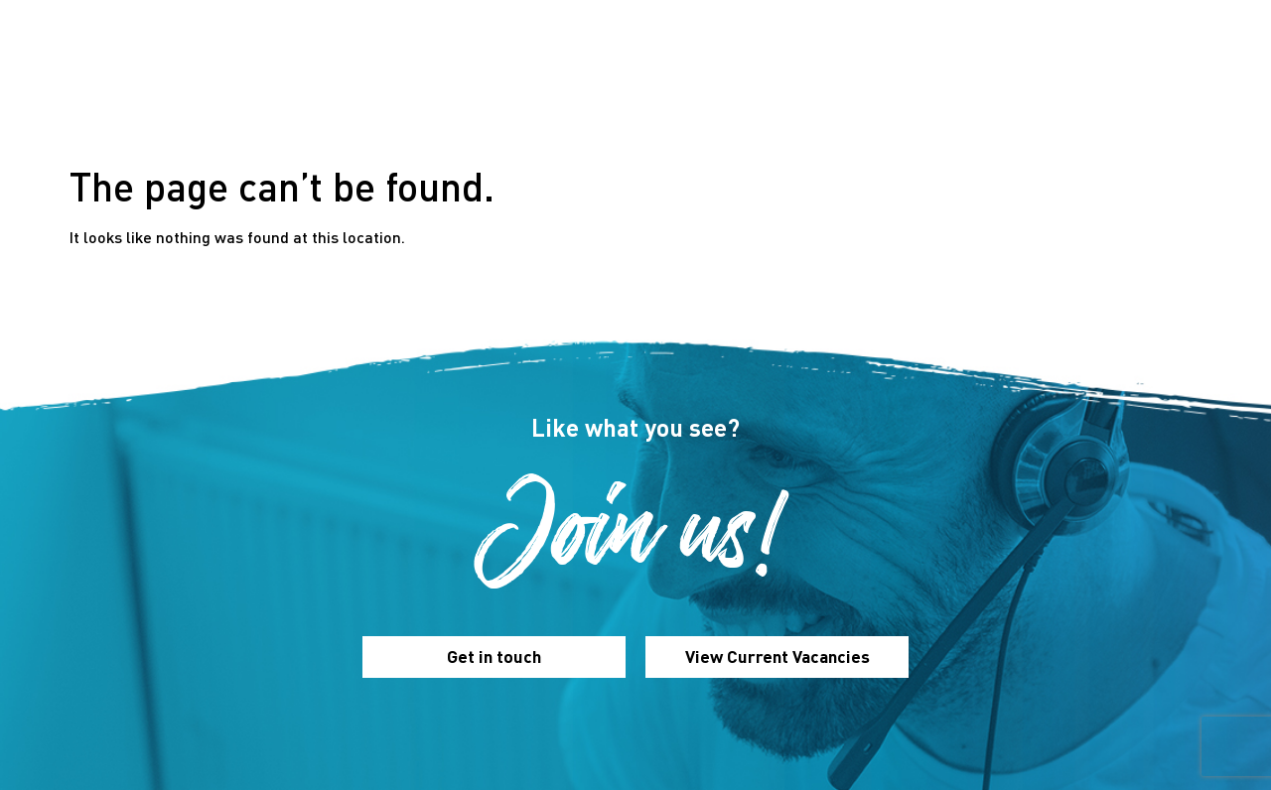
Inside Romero (824, 76)
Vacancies (953, 76)
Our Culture (558, 76)
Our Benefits (686, 76)
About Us (444, 76)
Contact (1057, 76)
